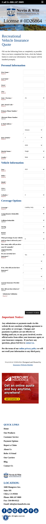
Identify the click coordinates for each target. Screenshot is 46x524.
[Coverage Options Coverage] (34, 207)
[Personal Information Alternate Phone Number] (34, 117)
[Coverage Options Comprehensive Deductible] (34, 213)
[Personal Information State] (34, 98)
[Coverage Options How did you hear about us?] (34, 288)
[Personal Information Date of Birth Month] (33, 130)
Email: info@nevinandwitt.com (17, 504)
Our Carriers (9, 458)
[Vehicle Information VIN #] (34, 188)
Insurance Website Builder (23, 365)
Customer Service (11, 437)
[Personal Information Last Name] (34, 78)
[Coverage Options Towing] (34, 226)
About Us (8, 449)
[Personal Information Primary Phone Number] (34, 110)
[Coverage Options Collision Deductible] (34, 220)
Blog (5, 462)
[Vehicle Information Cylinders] (34, 195)
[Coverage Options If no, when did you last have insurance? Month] (33, 261)
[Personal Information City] (34, 91)
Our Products (9, 433)
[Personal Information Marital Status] (34, 151)
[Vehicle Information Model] (34, 182)
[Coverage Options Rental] (34, 232)
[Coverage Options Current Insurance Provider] (34, 282)
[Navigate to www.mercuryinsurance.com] (23, 388)
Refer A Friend (10, 453)
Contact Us (8, 466)
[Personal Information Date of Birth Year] (33, 145)
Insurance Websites (13, 362)
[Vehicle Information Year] (34, 169)
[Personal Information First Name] (34, 72)
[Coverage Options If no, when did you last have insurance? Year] (33, 276)
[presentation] (21, 301)
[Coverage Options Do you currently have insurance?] (34, 254)
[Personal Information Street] (34, 85)
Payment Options (11, 441)
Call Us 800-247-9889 (13, 2)
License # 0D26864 (23, 21)
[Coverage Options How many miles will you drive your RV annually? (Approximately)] (34, 246)
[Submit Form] (32, 312)
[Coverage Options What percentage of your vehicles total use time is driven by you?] (34, 239)
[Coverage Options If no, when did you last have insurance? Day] (33, 268)
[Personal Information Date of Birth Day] (33, 137)
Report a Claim (10, 445)
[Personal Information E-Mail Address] (34, 123)
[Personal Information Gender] (34, 157)
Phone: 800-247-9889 (12, 497)
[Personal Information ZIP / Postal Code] (34, 104)
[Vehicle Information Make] (34, 175)
